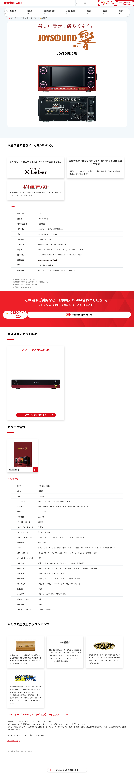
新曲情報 (99, 11)
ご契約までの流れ (54, 11)
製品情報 (40, 11)
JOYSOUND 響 (12, 741)
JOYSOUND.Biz (14, 2)
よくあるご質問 (72, 11)
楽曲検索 (86, 11)
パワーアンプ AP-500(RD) (35, 414)
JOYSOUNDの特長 (24, 11)
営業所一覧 (112, 11)
